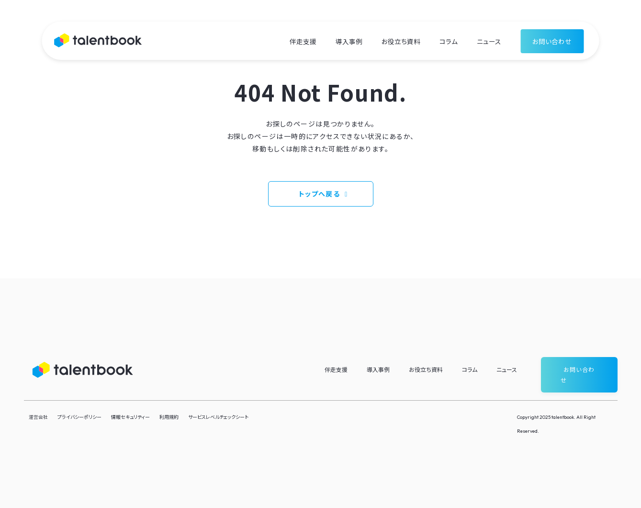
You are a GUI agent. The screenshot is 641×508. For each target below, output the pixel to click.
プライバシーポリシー (79, 416)
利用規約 (169, 416)
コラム (448, 41)
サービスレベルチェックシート (218, 416)
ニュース (489, 41)
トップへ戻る (319, 193)
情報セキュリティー (130, 416)
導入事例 (349, 41)
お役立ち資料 (401, 41)
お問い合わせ (552, 41)
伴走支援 (303, 41)
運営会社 (38, 416)
